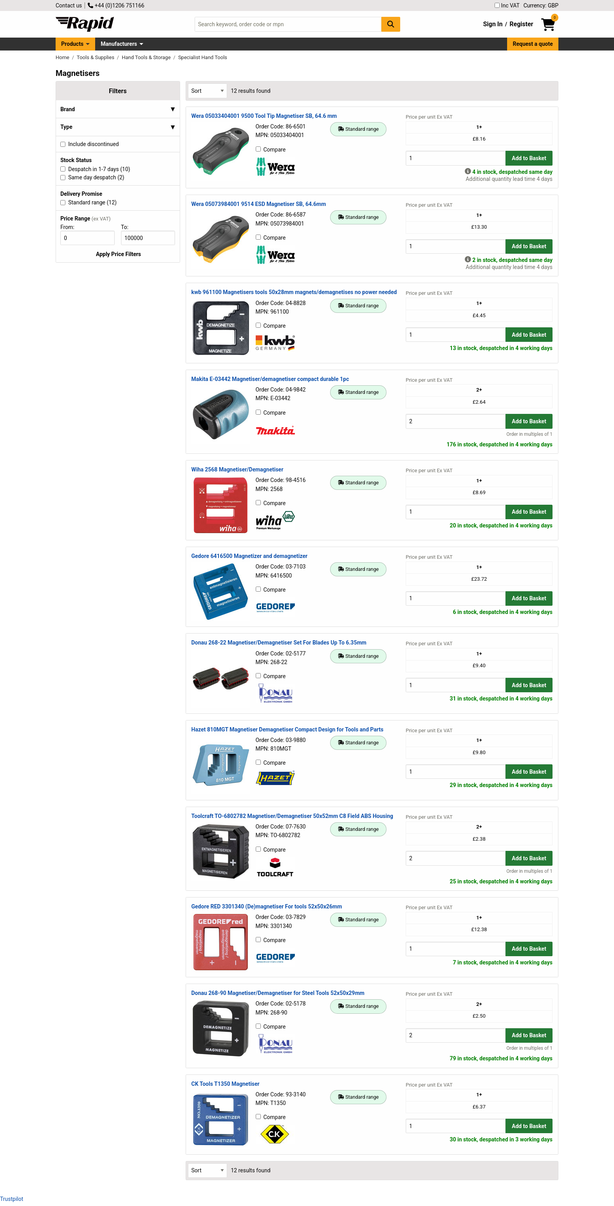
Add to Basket (529, 158)
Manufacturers (119, 44)
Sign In (493, 24)
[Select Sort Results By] (207, 90)
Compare (271, 149)
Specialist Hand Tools (202, 57)
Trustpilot (11, 1199)
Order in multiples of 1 (529, 434)
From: (70, 227)
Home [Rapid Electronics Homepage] (63, 57)
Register (521, 24)
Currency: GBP (541, 5)
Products (72, 44)
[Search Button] (390, 24)
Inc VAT (507, 5)
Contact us (69, 5)
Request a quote (533, 44)
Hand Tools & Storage (147, 57)
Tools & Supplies (96, 57)
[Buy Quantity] (456, 158)
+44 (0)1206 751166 (116, 5)
